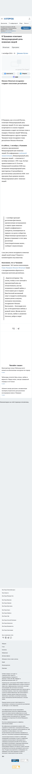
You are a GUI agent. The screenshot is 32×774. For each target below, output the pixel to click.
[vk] (13, 328)
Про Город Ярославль (7, 606)
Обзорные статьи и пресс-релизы (10, 659)
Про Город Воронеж (7, 600)
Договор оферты (6, 656)
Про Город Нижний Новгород (9, 620)
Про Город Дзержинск (7, 623)
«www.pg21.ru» (13, 673)
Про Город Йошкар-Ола (7, 596)
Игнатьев (6, 47)
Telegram (4, 643)
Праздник (15, 47)
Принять (26, 28)
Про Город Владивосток (7, 626)
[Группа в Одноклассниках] (6, 637)
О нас (3, 646)
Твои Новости (5, 593)
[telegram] (19, 328)
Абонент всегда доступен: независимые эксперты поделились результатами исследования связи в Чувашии (16, 392)
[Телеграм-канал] (23, 73)
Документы (4, 23)
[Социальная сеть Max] (16, 77)
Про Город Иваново (6, 603)
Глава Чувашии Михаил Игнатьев (13, 268)
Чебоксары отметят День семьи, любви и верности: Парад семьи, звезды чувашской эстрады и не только (16, 380)
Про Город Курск (6, 610)
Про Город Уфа (5, 616)
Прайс (3, 662)
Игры (21, 23)
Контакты (4, 649)
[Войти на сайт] (29, 18)
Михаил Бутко (22, 53)
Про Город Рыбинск (6, 613)
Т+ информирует (13, 23)
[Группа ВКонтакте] (9, 73)
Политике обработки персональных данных (8, 31)
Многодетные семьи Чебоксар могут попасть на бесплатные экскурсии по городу (16, 370)
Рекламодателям (6, 665)
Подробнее (5, 719)
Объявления (5, 652)
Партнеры (4, 668)
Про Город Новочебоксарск (8, 589)
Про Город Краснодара (7, 630)
